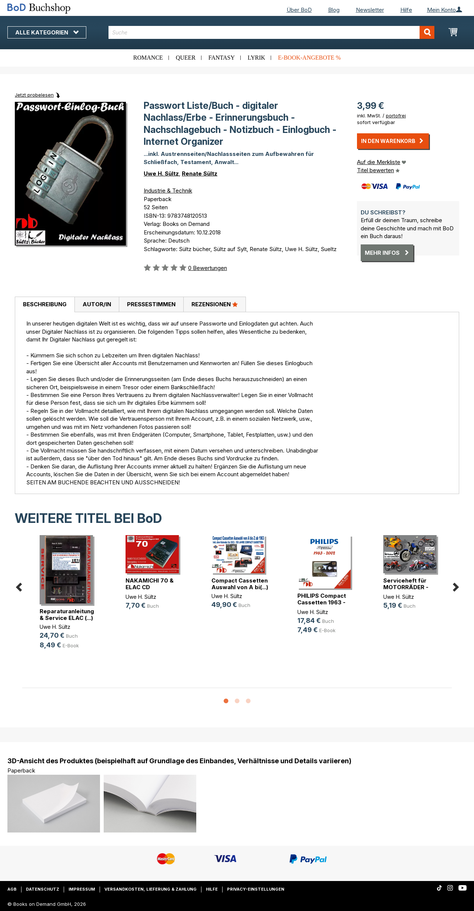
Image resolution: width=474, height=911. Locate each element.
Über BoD (299, 9)
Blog (334, 9)
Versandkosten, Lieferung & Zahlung (150, 889)
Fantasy (221, 57)
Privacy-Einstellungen (255, 889)
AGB (12, 889)
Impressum (82, 889)
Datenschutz (42, 889)
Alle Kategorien (47, 32)
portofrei (396, 116)
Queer (186, 57)
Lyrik (256, 57)
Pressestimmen (151, 304)
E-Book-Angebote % (309, 57)
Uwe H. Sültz (161, 173)
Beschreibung (45, 304)
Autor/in (97, 304)
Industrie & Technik (168, 190)
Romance (148, 57)
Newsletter (370, 9)
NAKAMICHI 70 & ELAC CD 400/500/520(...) (150, 587)
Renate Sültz (199, 173)
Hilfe (406, 9)
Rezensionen (214, 304)
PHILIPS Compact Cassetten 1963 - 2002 (321, 602)
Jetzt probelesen (34, 95)
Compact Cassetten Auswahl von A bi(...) (239, 584)
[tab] (44, 305)
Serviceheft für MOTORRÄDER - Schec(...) (405, 587)
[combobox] (271, 32)
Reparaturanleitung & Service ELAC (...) (67, 614)
